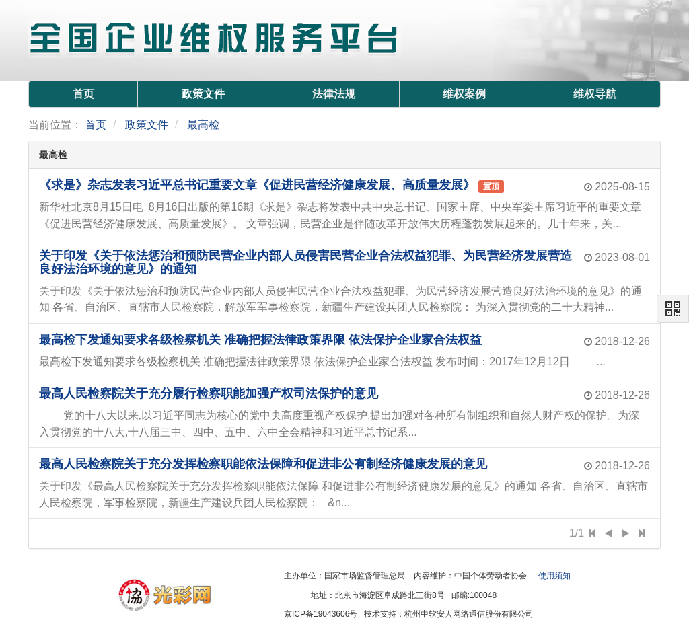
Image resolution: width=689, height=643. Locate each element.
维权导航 (594, 94)
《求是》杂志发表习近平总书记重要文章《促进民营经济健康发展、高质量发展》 (257, 185)
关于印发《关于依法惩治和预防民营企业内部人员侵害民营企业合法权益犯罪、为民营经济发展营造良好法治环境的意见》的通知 (305, 262)
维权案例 (464, 94)
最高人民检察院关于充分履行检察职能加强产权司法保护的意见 (208, 393)
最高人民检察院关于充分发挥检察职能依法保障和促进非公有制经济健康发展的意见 (263, 464)
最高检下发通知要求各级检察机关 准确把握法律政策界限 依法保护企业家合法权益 (260, 339)
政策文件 (203, 94)
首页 (83, 94)
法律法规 (333, 94)
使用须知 (554, 575)
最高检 (203, 124)
